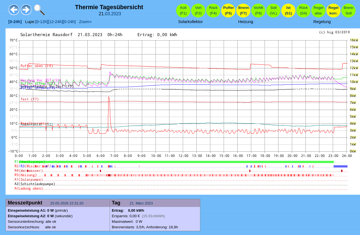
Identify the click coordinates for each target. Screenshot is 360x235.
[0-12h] (41, 21)
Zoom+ (84, 21)
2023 (116, 13)
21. (133, 203)
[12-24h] (55, 21)
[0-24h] (69, 21)
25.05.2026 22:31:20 (67, 203)
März (140, 203)
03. (108, 13)
